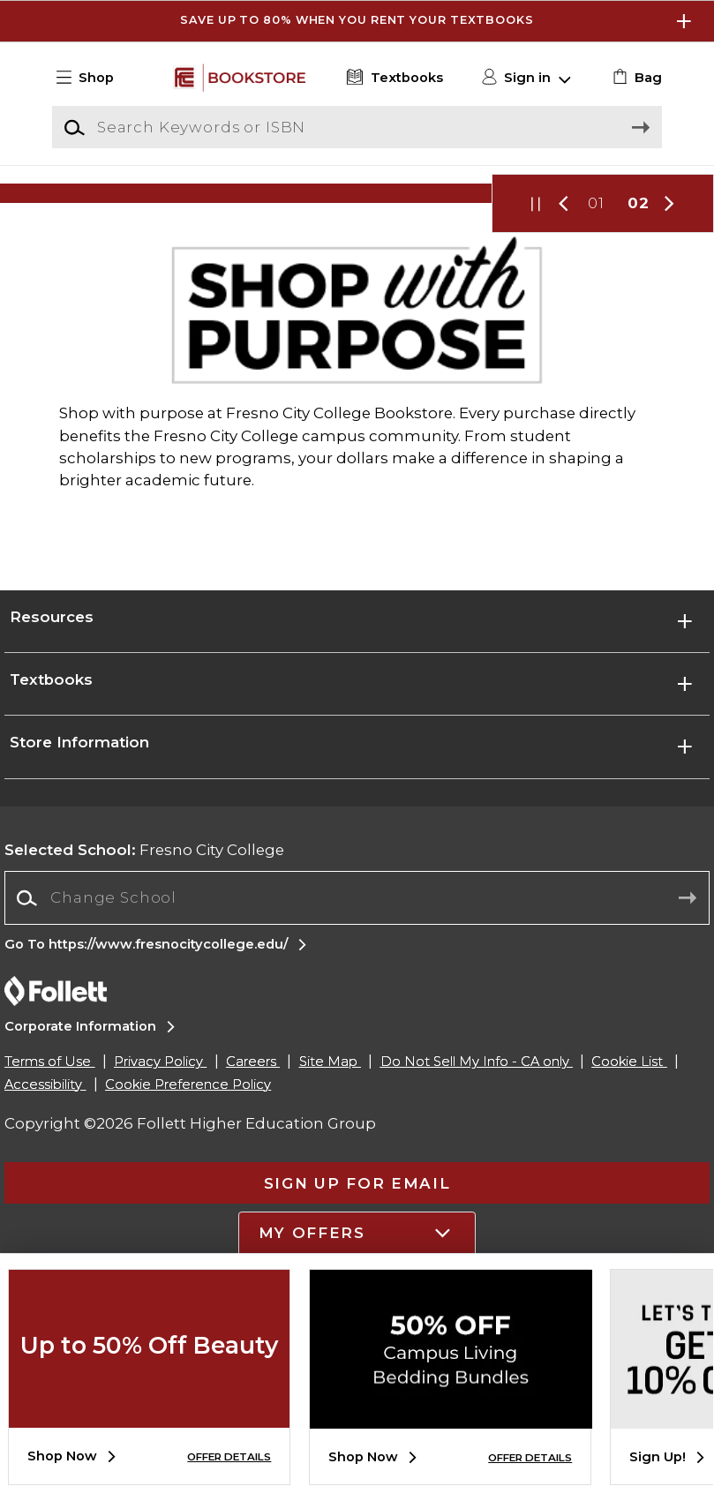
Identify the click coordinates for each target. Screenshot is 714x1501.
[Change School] (356, 1116)
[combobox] (356, 1116)
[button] (92, 77)
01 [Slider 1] (596, 362)
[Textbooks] (393, 77)
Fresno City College (144, 1068)
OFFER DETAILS (229, 1457)
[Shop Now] (357, 273)
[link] (635, 77)
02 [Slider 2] (639, 362)
